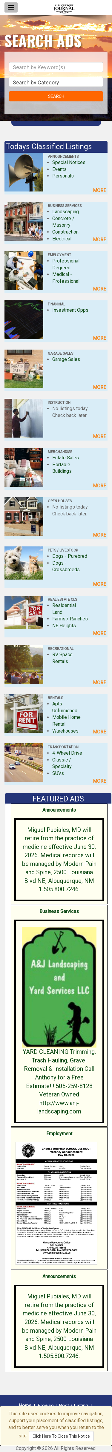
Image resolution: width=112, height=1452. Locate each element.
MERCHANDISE (60, 452)
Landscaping (65, 211)
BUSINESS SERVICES (65, 206)
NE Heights (64, 625)
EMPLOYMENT (59, 255)
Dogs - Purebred (69, 556)
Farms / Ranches (70, 619)
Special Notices (68, 162)
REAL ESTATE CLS (62, 599)
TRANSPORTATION (63, 747)
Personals (63, 176)
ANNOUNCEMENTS (63, 157)
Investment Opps (70, 310)
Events (59, 169)
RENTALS (55, 698)
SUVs (58, 773)
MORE (99, 190)
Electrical (61, 239)
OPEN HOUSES (60, 501)
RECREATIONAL (60, 649)
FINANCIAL (56, 304)
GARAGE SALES (60, 353)
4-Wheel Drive (67, 753)
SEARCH (56, 96)
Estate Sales (65, 458)
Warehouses (65, 731)
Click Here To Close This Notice (61, 1436)
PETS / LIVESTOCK (63, 550)
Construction (65, 232)
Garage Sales (66, 359)
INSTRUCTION (59, 403)
